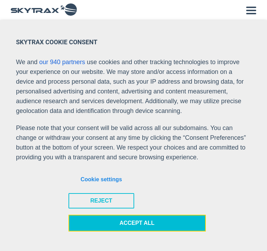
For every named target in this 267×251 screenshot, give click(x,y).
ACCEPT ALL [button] (137, 223)
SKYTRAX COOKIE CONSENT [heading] (56, 42)
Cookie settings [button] (101, 179)
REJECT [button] (101, 201)
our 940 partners (62, 62)
